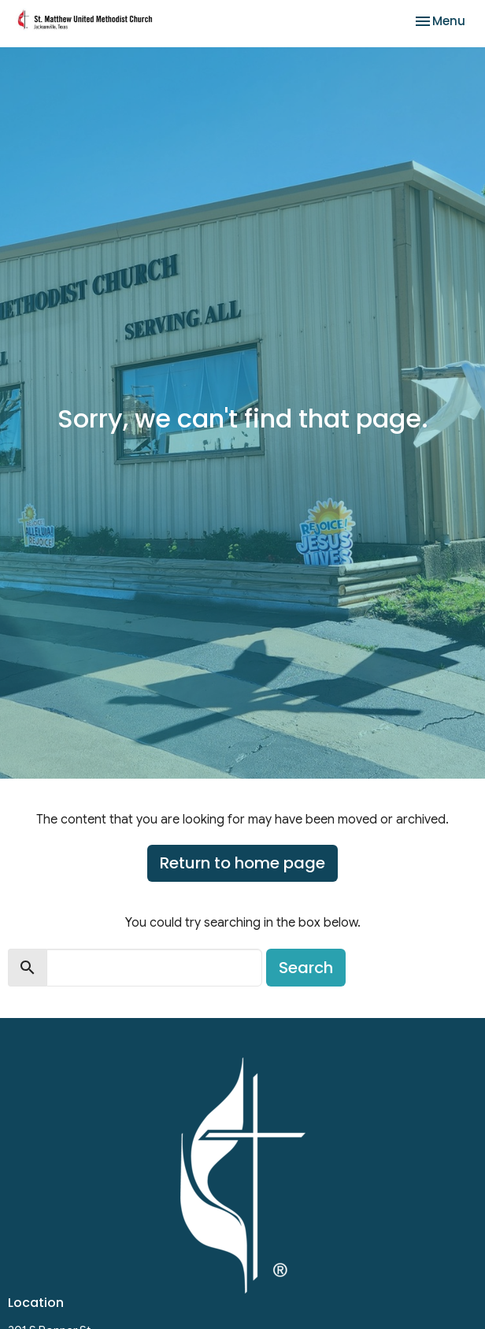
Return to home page (242, 863)
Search (306, 968)
